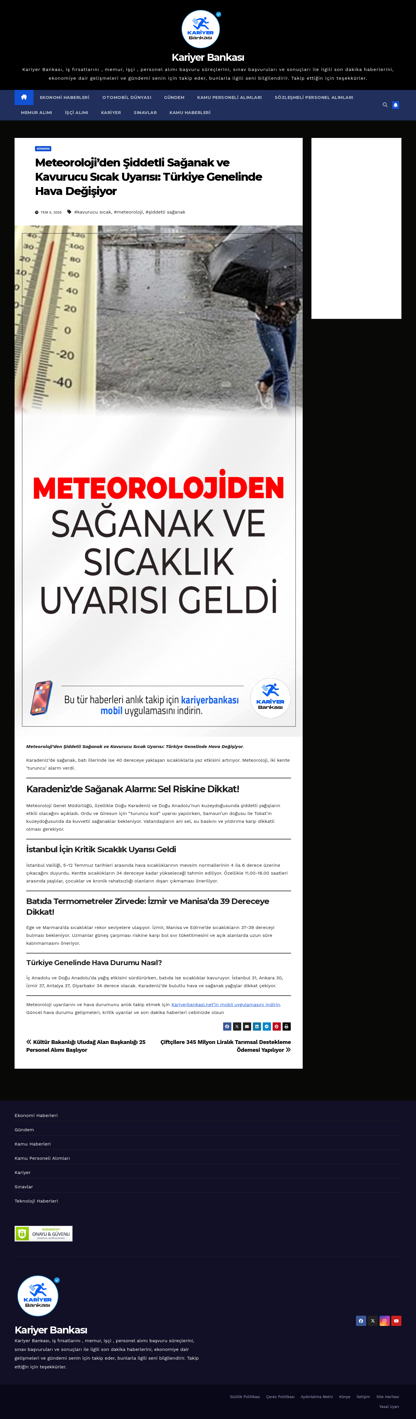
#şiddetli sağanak (165, 212)
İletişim (363, 1397)
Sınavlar (145, 112)
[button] (385, 105)
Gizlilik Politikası (245, 1397)
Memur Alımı (36, 112)
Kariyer (111, 112)
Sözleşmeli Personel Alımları (314, 97)
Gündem (174, 97)
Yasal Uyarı (389, 1406)
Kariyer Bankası (208, 57)
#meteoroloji (128, 212)
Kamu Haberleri (190, 112)
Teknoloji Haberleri (36, 1201)
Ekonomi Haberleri (65, 97)
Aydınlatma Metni (317, 1397)
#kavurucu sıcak (92, 212)
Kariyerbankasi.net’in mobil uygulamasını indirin (225, 1004)
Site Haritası (387, 1397)
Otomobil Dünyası (126, 97)
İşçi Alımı (76, 112)
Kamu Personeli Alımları (229, 97)
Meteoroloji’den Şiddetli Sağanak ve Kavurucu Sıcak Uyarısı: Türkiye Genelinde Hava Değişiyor (148, 177)
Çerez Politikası (280, 1397)
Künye (344, 1397)
